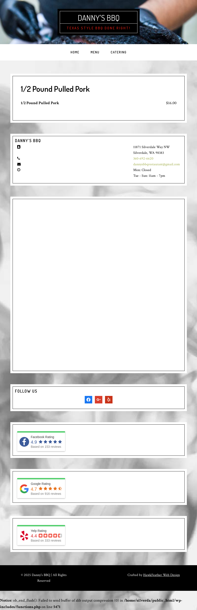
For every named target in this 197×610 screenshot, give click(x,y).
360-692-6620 (143, 158)
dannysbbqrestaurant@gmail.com (156, 164)
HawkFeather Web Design (161, 575)
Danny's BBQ (99, 18)
